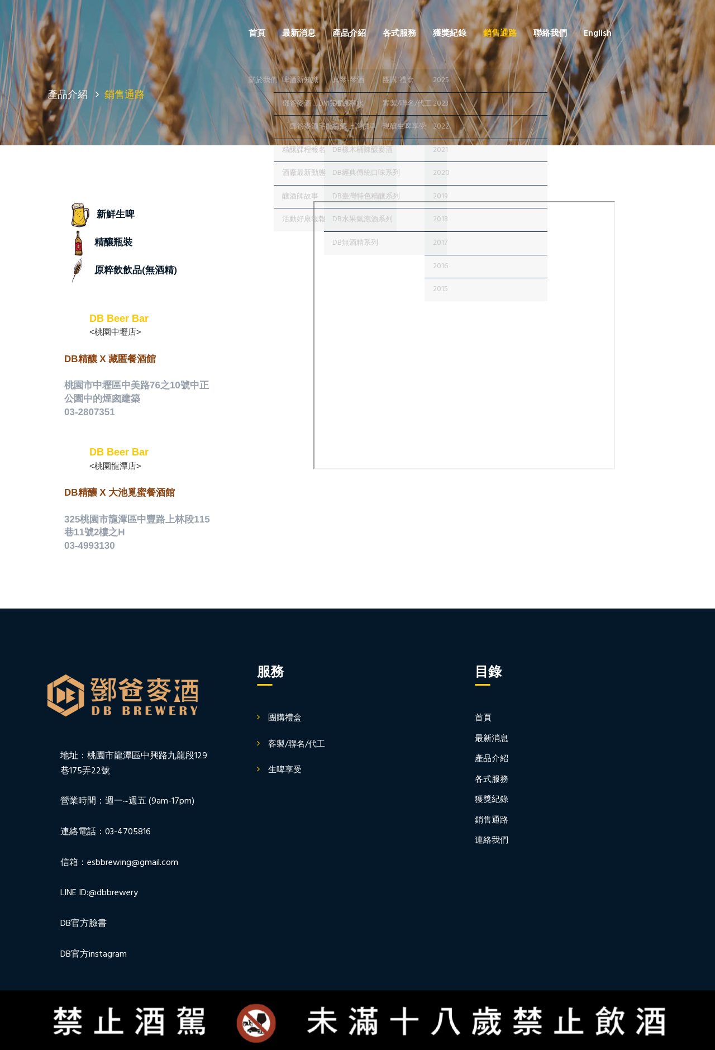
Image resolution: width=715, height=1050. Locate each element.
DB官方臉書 (83, 923)
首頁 (257, 33)
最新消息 (299, 33)
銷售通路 (500, 33)
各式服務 (399, 33)
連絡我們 (491, 840)
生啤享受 (285, 770)
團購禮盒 (285, 718)
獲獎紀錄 (449, 33)
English (598, 33)
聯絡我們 (550, 33)
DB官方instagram (93, 954)
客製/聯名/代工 (296, 744)
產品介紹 (349, 33)
